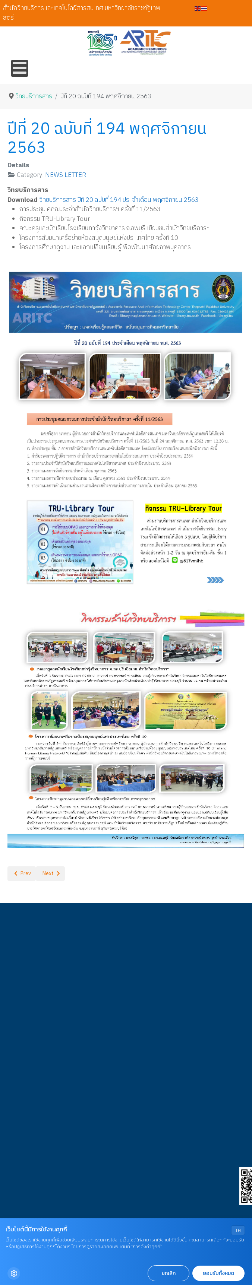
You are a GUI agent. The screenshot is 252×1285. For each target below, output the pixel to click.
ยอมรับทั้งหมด (218, 1273)
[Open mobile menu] (19, 68)
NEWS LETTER (65, 175)
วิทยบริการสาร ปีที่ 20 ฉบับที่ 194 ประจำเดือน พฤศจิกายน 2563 (119, 200)
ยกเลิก (168, 1273)
